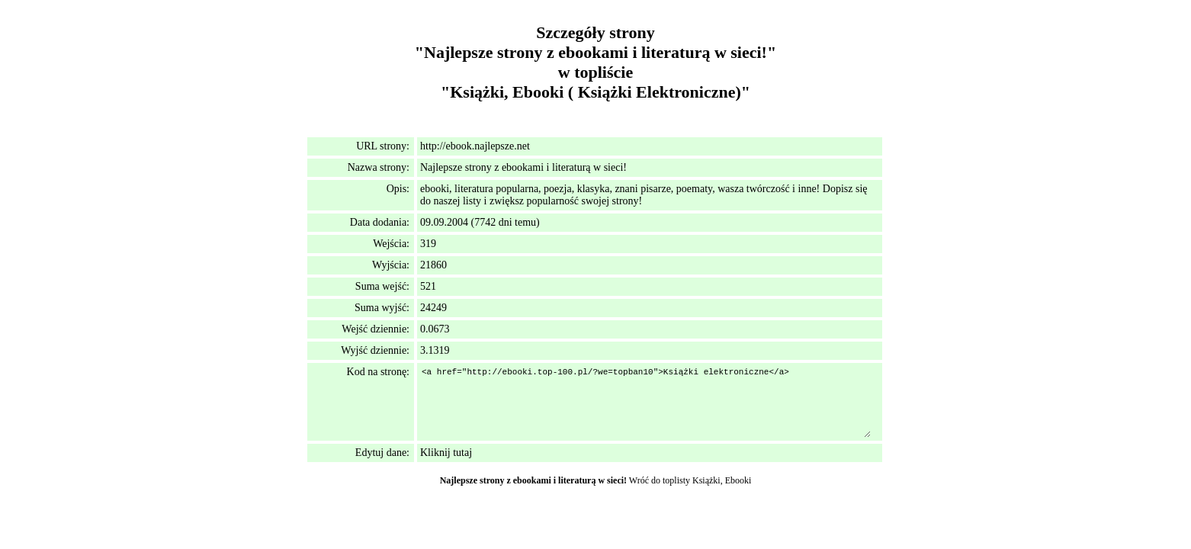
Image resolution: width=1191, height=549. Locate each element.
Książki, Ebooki (721, 480)
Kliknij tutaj (446, 452)
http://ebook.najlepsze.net (475, 146)
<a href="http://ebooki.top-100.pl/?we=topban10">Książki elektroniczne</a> (645, 402)
